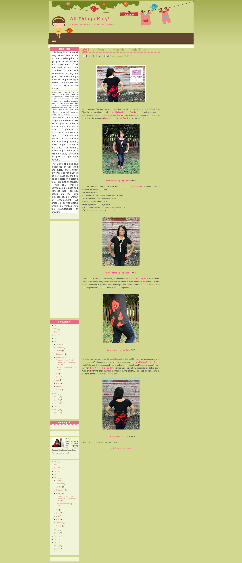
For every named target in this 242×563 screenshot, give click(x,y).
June (57, 377)
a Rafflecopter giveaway (121, 448)
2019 (55, 335)
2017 (55, 341)
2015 (55, 397)
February (59, 386)
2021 (55, 329)
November (60, 348)
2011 (55, 410)
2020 (55, 332)
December (60, 344)
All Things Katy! (90, 18)
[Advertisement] (64, 267)
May (57, 380)
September (60, 354)
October (59, 351)
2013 (55, 403)
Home (53, 41)
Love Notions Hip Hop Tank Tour (117, 49)
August (58, 357)
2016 (55, 394)
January (59, 390)
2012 (55, 406)
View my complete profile (61, 453)
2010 (55, 413)
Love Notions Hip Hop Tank (143, 109)
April (57, 383)
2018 (55, 338)
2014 (55, 400)
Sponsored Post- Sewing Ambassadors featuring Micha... (65, 362)
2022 (55, 325)
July (57, 374)
